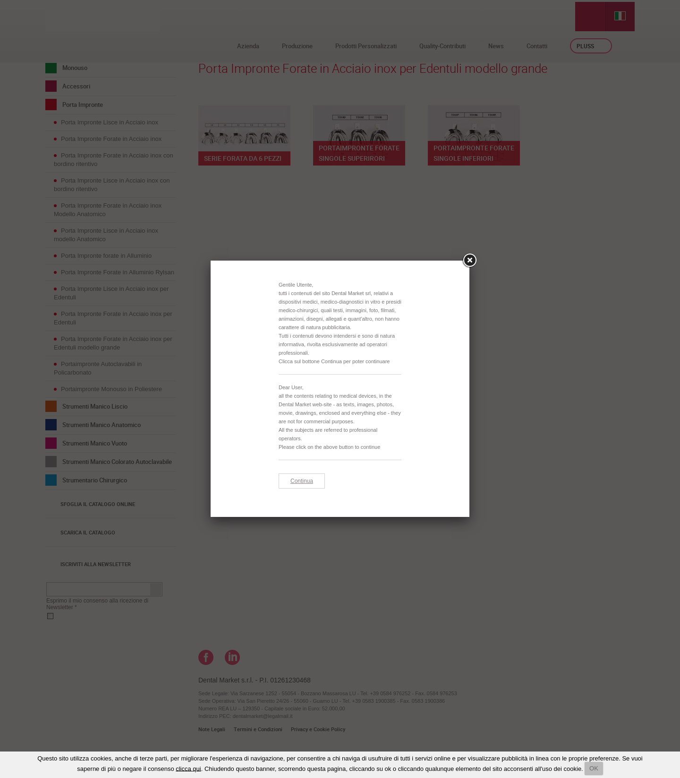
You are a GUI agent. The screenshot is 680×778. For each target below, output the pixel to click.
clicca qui (188, 768)
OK (593, 768)
